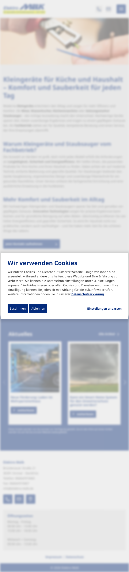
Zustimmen (18, 308)
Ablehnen (38, 308)
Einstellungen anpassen (104, 308)
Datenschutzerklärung (87, 294)
